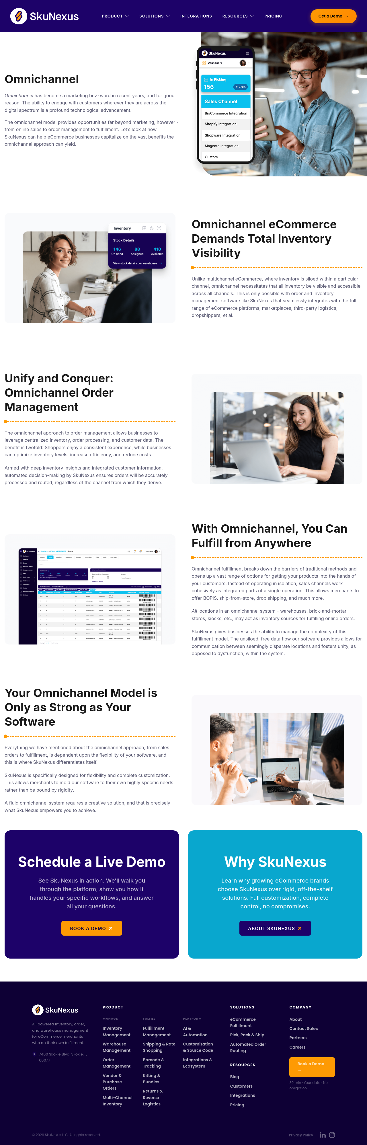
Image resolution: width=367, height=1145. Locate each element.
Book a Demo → (310, 1067)
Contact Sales (303, 1028)
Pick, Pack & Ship (247, 1035)
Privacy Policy (301, 1135)
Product (115, 16)
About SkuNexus (271, 928)
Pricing (273, 16)
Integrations (196, 16)
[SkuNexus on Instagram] (332, 1135)
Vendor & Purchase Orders (112, 1082)
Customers (241, 1086)
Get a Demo (334, 16)
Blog (234, 1077)
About (295, 1019)
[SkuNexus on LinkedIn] (323, 1135)
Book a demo (88, 928)
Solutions (154, 16)
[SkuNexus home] (60, 1010)
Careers (297, 1047)
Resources (238, 16)
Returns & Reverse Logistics (153, 1097)
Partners (298, 1038)
